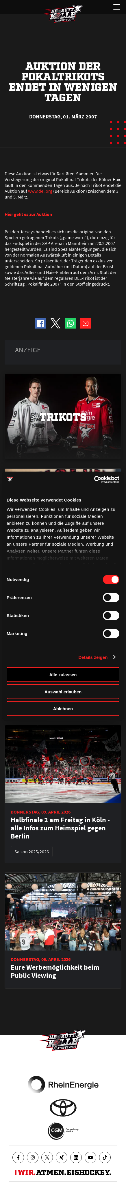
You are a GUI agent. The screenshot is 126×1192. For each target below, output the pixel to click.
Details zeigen (93, 656)
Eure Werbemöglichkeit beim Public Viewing (55, 971)
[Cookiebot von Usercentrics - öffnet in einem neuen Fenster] (94, 479)
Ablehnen (63, 708)
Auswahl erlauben (63, 691)
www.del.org (40, 191)
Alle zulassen (63, 674)
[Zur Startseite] (63, 14)
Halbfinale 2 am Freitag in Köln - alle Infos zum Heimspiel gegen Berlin (60, 828)
